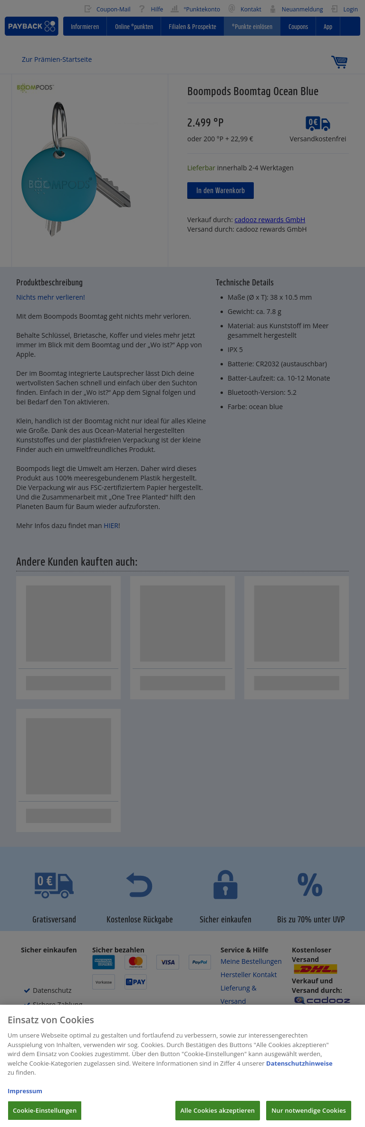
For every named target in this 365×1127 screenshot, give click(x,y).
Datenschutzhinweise (299, 1070)
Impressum (25, 1097)
